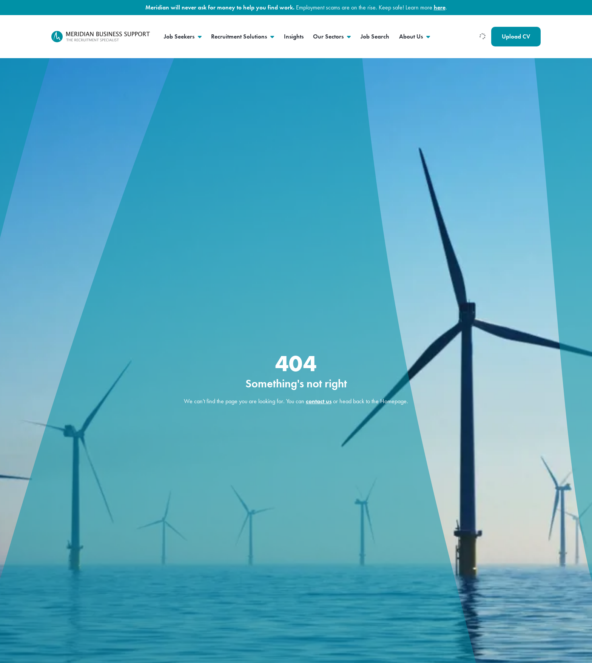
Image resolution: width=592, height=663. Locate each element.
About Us (411, 36)
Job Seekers (180, 36)
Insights (294, 36)
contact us (318, 401)
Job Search (375, 36)
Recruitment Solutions (239, 36)
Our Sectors (329, 36)
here (440, 7)
